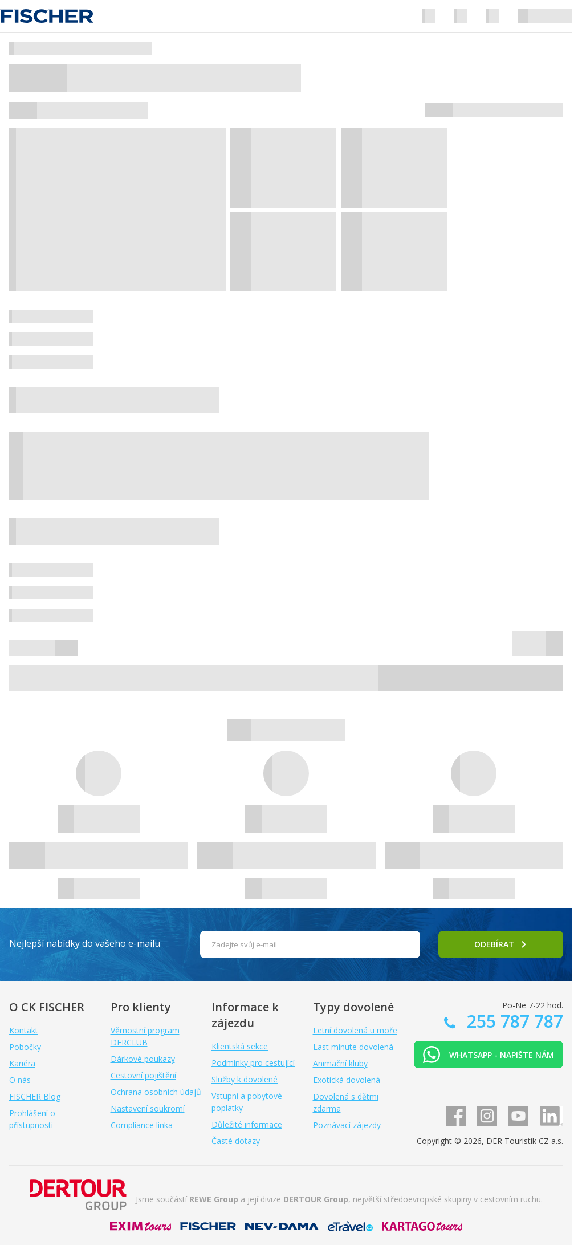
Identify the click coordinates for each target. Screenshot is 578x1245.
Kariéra (22, 1063)
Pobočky (25, 1046)
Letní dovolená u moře (355, 1030)
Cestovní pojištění (143, 1075)
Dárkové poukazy (143, 1058)
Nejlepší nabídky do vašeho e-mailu (84, 943)
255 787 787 (512, 1021)
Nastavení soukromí (148, 1108)
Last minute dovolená (353, 1046)
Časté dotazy (235, 1140)
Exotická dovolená (346, 1079)
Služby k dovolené (244, 1079)
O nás (20, 1079)
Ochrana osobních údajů (156, 1091)
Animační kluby (340, 1063)
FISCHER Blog (34, 1096)
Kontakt (23, 1030)
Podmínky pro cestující (253, 1062)
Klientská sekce (239, 1046)
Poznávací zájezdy (347, 1125)
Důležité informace (246, 1124)
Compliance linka (142, 1125)
